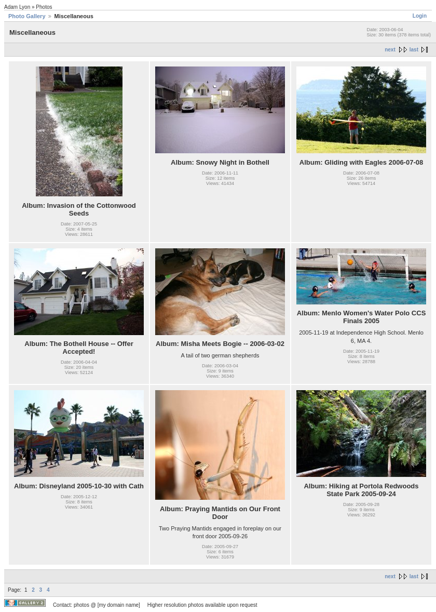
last (414, 49)
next (390, 49)
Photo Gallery (27, 16)
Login (420, 16)
